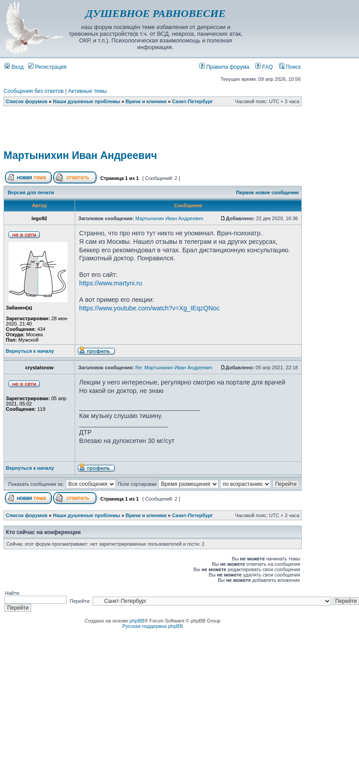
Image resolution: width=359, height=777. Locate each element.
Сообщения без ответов (33, 91)
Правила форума (224, 67)
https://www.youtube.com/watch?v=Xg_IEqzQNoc (149, 308)
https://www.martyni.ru (110, 283)
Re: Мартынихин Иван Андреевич (173, 367)
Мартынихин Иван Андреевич (80, 155)
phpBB (137, 620)
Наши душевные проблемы (86, 101)
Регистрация (47, 67)
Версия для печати (31, 192)
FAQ (264, 67)
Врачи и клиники (146, 101)
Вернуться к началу (30, 351)
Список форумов (26, 101)
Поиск (290, 67)
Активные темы (87, 91)
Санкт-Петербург (192, 101)
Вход (14, 67)
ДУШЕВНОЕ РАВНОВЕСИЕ (155, 13)
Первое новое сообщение (267, 192)
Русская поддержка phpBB (152, 626)
